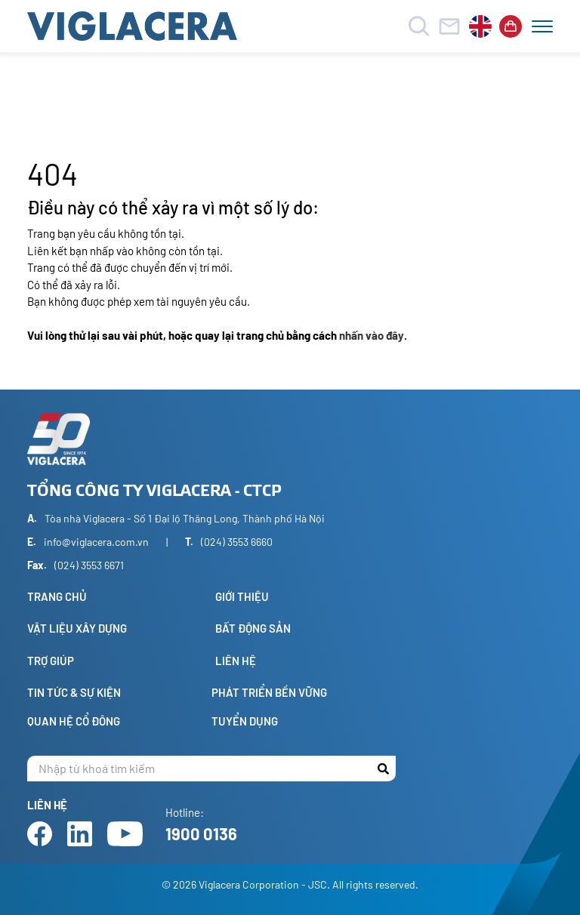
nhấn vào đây (371, 335)
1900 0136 (201, 833)
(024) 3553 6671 (89, 565)
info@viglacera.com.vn (96, 541)
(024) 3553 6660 (237, 541)
